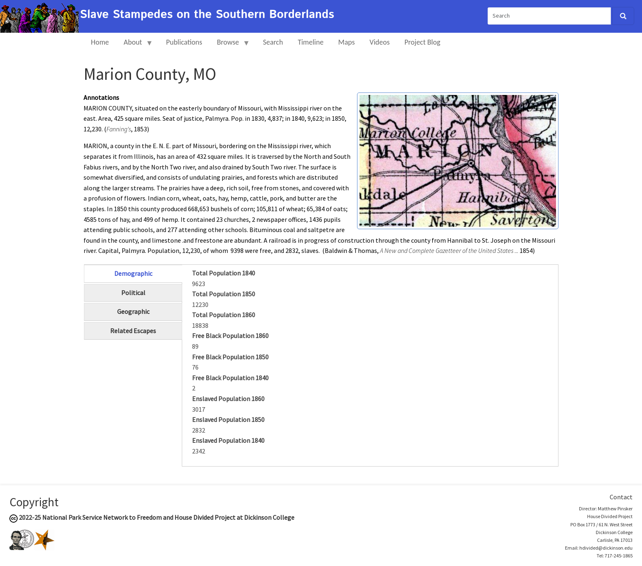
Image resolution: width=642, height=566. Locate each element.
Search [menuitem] (273, 42)
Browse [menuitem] (230, 46)
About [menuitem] (134, 46)
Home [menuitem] (100, 42)
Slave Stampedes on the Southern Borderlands (207, 15)
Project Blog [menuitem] (423, 42)
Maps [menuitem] (346, 42)
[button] (457, 160)
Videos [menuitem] (380, 42)
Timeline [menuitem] (310, 42)
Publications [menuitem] (184, 42)
